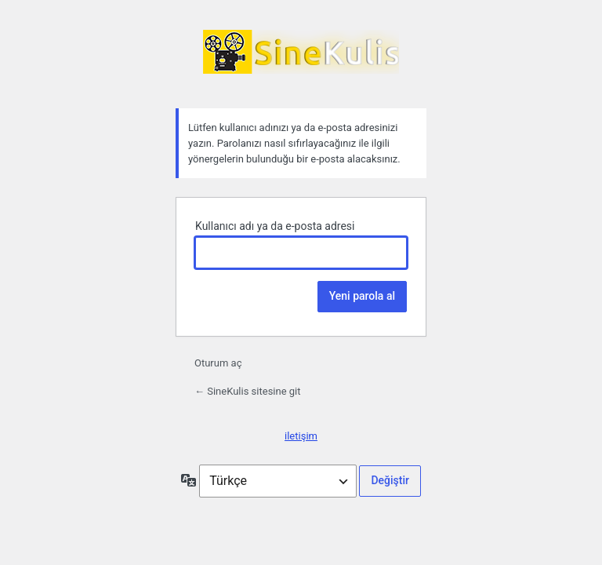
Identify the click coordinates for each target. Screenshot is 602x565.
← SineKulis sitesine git (247, 391)
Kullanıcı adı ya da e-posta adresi (275, 226)
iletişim (301, 436)
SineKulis (301, 59)
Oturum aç (217, 363)
